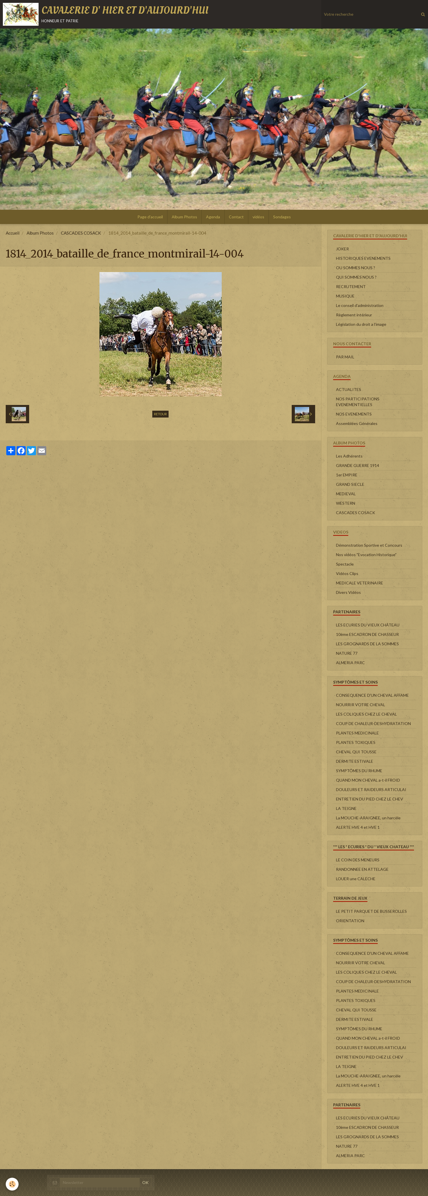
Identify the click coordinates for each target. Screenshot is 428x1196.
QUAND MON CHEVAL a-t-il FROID (368, 780)
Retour (160, 414)
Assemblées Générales (356, 423)
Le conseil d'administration (359, 305)
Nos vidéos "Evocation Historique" (366, 554)
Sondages (282, 216)
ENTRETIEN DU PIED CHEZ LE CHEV (369, 798)
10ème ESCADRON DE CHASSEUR (367, 634)
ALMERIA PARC (350, 662)
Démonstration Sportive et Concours (369, 545)
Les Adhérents (349, 456)
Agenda (213, 216)
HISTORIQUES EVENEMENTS (363, 258)
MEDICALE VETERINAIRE (359, 582)
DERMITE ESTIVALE (354, 761)
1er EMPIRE (346, 474)
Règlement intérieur (354, 314)
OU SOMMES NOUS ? (355, 267)
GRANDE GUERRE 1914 (357, 465)
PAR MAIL (345, 356)
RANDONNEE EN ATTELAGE (362, 869)
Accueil (12, 232)
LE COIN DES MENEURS (357, 859)
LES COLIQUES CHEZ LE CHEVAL (366, 714)
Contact (236, 216)
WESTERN (345, 503)
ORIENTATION (350, 920)
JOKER (342, 248)
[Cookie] (12, 1184)
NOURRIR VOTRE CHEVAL (360, 704)
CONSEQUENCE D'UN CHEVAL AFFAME (372, 695)
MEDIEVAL (346, 493)
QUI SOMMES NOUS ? (356, 277)
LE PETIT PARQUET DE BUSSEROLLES (371, 911)
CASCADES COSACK (81, 232)
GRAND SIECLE (350, 484)
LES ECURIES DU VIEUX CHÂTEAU (367, 624)
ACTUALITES (348, 389)
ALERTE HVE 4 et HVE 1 (358, 827)
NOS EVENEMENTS (354, 414)
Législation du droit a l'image (361, 324)
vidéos (258, 216)
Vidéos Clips (347, 573)
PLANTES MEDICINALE (357, 732)
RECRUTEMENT (351, 286)
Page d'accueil (150, 216)
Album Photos (184, 216)
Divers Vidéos (348, 592)
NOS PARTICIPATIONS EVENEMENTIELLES (357, 401)
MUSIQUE (345, 295)
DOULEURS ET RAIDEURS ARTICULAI (371, 789)
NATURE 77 (346, 653)
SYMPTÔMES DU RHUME (359, 770)
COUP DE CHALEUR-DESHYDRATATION (373, 723)
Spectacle (345, 564)
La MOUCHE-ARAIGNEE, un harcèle (368, 817)
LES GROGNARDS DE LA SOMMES (367, 643)
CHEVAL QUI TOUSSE (356, 751)
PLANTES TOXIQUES (355, 742)
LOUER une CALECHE (355, 878)
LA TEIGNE (346, 808)
